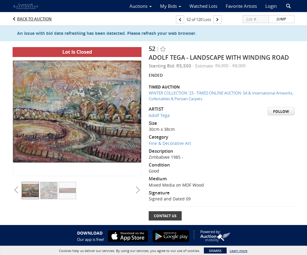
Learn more (238, 250)
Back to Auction (34, 19)
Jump (281, 19)
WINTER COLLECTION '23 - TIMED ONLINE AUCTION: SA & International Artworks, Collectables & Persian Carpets (221, 95)
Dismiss (215, 250)
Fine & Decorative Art (170, 143)
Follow (281, 111)
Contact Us (165, 215)
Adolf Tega (159, 115)
